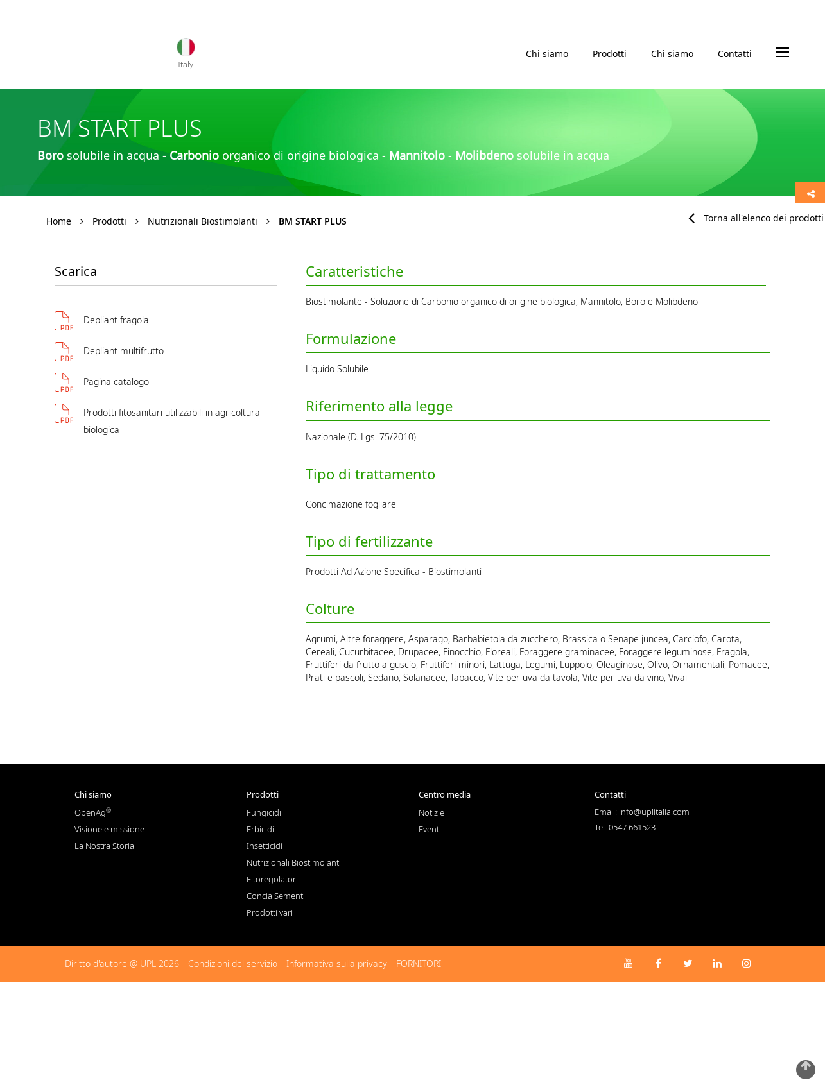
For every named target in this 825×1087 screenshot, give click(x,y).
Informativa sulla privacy (336, 963)
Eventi (430, 829)
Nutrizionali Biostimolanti (202, 221)
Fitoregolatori (272, 879)
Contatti (735, 53)
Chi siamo (547, 56)
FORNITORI (418, 963)
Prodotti (610, 56)
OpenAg (92, 812)
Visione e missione (109, 829)
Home (58, 221)
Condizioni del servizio (232, 963)
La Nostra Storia (104, 846)
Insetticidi (264, 846)
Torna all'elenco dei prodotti (756, 218)
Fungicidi (264, 812)
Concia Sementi (276, 896)
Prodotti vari (270, 912)
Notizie (431, 812)
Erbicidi (260, 829)
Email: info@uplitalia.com (642, 811)
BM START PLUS (313, 221)
